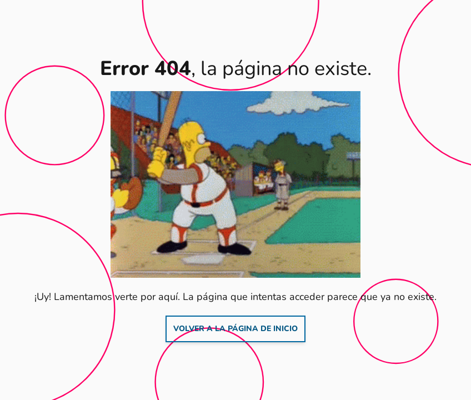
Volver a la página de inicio (235, 328)
